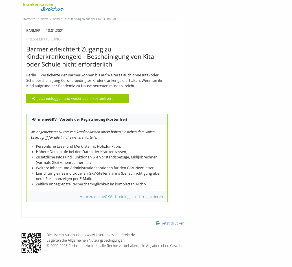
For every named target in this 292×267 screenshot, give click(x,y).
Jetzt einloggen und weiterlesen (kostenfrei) (74, 98)
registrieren (153, 196)
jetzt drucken (173, 223)
